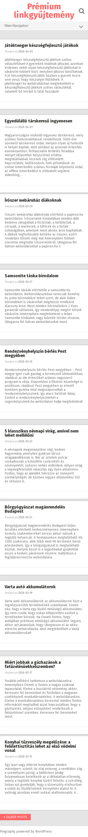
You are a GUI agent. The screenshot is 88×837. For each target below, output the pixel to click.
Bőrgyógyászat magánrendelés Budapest (35, 509)
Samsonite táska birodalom (31, 275)
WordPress (43, 832)
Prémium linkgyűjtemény (44, 10)
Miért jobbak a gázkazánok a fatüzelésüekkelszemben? (33, 664)
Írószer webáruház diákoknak (33, 200)
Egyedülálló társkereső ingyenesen (38, 121)
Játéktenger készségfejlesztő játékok (41, 45)
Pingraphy (7, 832)
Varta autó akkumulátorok (30, 586)
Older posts (15, 817)
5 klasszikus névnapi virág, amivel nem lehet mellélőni (42, 433)
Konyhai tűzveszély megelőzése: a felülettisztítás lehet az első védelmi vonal (40, 746)
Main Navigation (44, 26)
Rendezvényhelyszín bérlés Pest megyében (35, 353)
